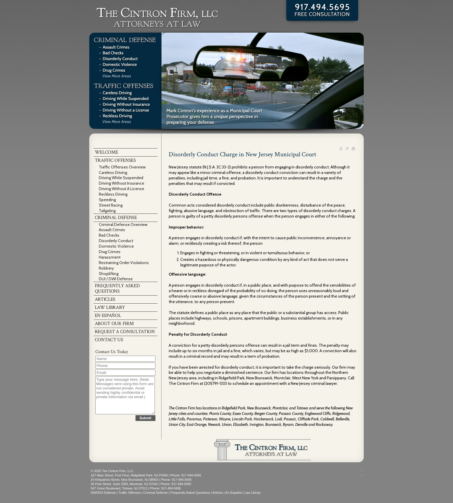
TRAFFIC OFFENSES (115, 160)
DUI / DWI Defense (116, 278)
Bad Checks (109, 235)
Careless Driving (113, 172)
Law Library (252, 492)
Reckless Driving (113, 194)
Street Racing (110, 205)
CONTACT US (109, 340)
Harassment (109, 257)
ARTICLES (105, 299)
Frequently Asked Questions (190, 492)
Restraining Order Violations (124, 262)
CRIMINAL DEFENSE (116, 217)
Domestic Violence (116, 246)
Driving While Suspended (121, 177)
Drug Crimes (109, 251)
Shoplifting (108, 273)
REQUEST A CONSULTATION (125, 331)
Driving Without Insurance (121, 183)
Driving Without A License (121, 188)
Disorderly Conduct (116, 240)
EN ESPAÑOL (108, 315)
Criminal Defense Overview (123, 224)
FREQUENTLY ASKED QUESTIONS (117, 288)
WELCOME (106, 152)
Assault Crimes (112, 229)
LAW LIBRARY (110, 307)
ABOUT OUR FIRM (114, 323)
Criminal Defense (155, 492)
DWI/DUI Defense (103, 492)
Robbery (106, 268)
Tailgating (107, 210)
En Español (233, 492)
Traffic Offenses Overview (122, 167)
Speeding (107, 199)
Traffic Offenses (129, 492)
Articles (217, 492)
